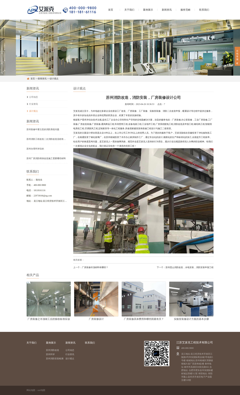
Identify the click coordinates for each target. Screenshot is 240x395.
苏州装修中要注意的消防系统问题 (42, 129)
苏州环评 (50, 354)
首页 (110, 9)
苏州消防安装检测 (54, 358)
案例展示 (148, 9)
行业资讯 (33, 104)
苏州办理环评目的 (35, 149)
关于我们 (129, 9)
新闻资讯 (167, 9)
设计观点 (54, 78)
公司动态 (33, 97)
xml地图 (41, 390)
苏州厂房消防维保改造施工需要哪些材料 (46, 158)
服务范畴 (185, 9)
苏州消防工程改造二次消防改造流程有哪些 (47, 139)
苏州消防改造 (52, 350)
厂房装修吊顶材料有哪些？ (95, 267)
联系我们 (204, 9)
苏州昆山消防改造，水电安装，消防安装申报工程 (190, 267)
